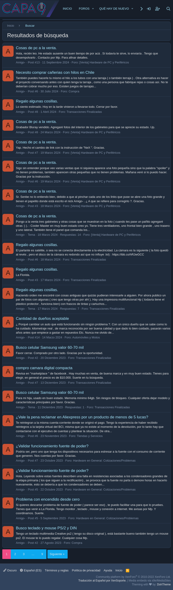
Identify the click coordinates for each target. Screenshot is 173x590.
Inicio (67, 8)
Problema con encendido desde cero (48, 499)
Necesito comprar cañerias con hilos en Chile (55, 72)
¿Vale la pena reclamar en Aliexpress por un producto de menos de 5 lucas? (82, 417)
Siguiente (56, 554)
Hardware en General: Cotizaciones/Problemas (104, 460)
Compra (74, 91)
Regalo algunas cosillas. (37, 101)
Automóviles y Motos (86, 337)
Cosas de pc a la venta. (36, 48)
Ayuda (108, 570)
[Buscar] (168, 8)
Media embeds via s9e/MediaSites (150, 580)
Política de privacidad (86, 570)
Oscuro (10, 570)
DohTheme (164, 584)
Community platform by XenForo (133, 577)
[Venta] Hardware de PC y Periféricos (104, 62)
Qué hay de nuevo (114, 8)
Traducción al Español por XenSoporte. (102, 580)
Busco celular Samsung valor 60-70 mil (50, 347)
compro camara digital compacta (44, 368)
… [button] (33, 554)
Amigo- (20, 62)
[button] (93, 8)
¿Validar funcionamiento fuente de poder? (52, 446)
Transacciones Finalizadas (84, 111)
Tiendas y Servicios (90, 436)
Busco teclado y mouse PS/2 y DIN (46, 528)
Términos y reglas (57, 570)
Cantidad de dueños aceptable (42, 318)
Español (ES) (30, 570)
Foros (84, 8)
